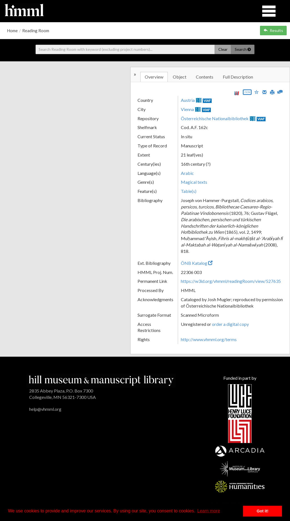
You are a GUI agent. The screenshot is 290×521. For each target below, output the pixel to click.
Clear (223, 49)
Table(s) (188, 191)
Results (273, 30)
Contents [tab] (204, 76)
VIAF (207, 101)
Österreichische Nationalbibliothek (215, 118)
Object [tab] (179, 76)
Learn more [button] (208, 511)
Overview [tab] (154, 76)
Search (243, 49)
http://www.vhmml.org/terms (209, 339)
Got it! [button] (262, 511)
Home (12, 30)
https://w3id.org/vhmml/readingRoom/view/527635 (231, 281)
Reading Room (35, 30)
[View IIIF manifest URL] (236, 93)
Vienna (187, 109)
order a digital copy (230, 324)
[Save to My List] (256, 92)
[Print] (272, 91)
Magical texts (194, 182)
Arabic (187, 173)
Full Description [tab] (238, 76)
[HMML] (101, 380)
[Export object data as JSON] (247, 93)
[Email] (264, 91)
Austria (188, 100)
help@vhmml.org (45, 409)
